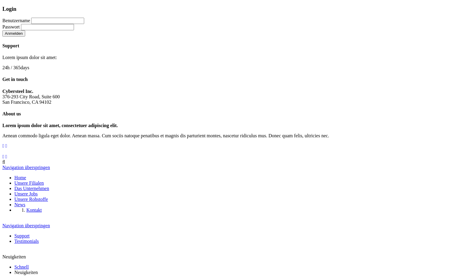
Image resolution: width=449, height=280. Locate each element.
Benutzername (16, 20)
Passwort (11, 26)
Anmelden (14, 33)
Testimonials (26, 241)
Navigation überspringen (26, 167)
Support (22, 235)
